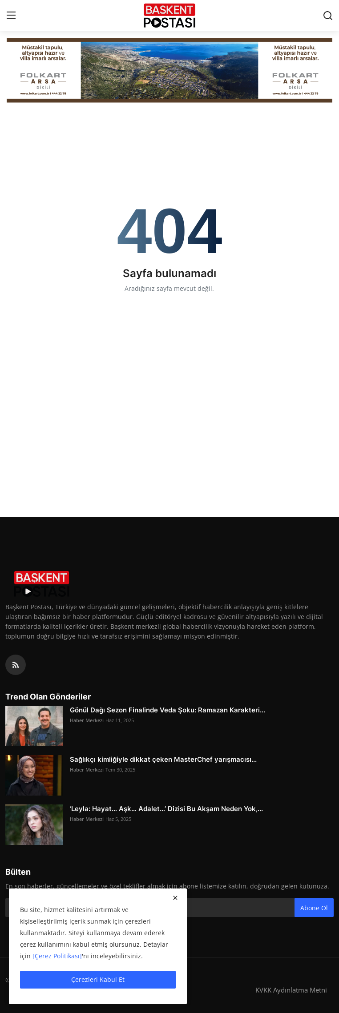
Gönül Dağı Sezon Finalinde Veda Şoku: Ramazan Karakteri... (167, 710)
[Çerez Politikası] (57, 956)
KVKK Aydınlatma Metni (291, 989)
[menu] (11, 15)
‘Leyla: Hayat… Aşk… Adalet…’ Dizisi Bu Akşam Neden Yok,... (166, 808)
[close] (175, 898)
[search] (328, 15)
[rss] (15, 665)
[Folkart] (169, 70)
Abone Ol (314, 908)
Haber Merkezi (87, 720)
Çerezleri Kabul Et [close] (98, 979)
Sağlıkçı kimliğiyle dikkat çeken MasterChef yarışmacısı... (163, 759)
